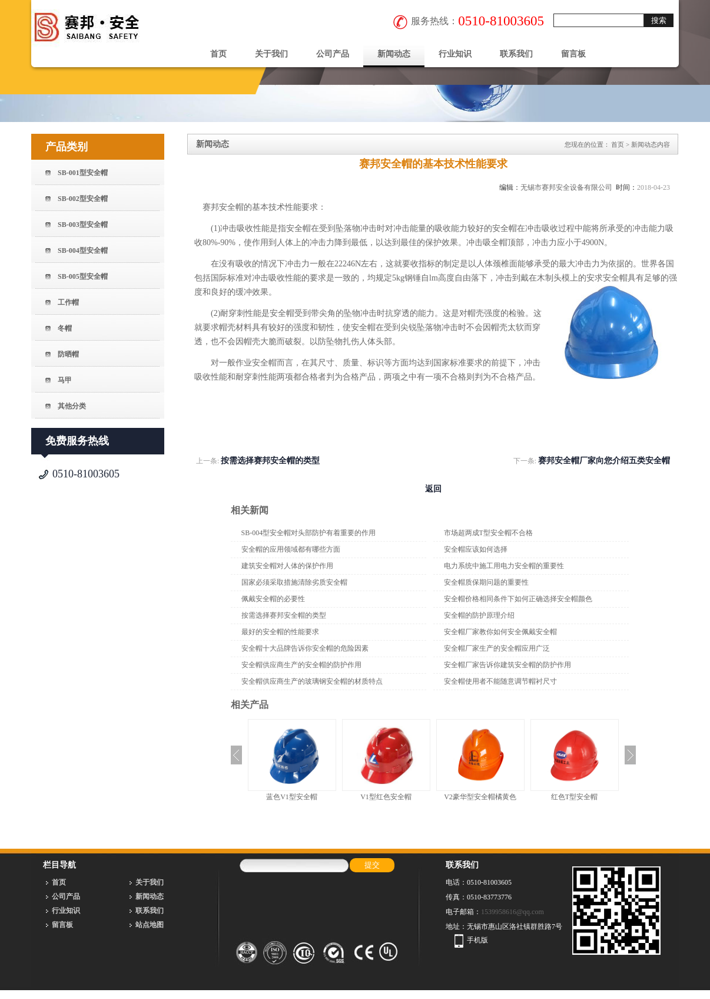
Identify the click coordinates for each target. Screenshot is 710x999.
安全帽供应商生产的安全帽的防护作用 (301, 665)
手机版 (477, 940)
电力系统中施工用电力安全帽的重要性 (504, 566)
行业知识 (455, 54)
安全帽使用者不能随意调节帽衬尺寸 (500, 681)
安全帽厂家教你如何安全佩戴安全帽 (500, 632)
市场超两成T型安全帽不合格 (488, 533)
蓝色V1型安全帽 (291, 797)
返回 (433, 488)
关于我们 (271, 54)
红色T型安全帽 (574, 797)
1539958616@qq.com (512, 912)
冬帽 (65, 328)
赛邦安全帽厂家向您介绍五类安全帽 (604, 460)
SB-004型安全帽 (83, 250)
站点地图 (149, 925)
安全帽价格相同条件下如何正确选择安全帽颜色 (518, 599)
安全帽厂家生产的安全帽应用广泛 (497, 648)
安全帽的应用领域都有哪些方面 (290, 549)
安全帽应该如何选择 (475, 549)
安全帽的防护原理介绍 (479, 615)
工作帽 (68, 302)
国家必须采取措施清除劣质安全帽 (294, 582)
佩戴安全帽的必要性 (273, 599)
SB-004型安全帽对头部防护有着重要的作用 (308, 533)
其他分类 (72, 406)
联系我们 (516, 54)
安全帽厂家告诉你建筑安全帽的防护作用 (507, 665)
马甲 (65, 380)
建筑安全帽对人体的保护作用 (287, 566)
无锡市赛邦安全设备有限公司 (566, 187)
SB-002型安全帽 (83, 198)
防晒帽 (68, 354)
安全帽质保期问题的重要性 (486, 582)
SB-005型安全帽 (83, 276)
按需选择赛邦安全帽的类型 (270, 460)
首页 (218, 54)
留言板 (573, 54)
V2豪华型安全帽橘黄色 (480, 797)
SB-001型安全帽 (83, 173)
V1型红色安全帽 (386, 797)
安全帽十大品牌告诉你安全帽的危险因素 (305, 648)
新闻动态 (393, 54)
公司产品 (332, 54)
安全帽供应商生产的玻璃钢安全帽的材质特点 (312, 681)
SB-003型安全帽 (83, 224)
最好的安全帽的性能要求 (280, 632)
